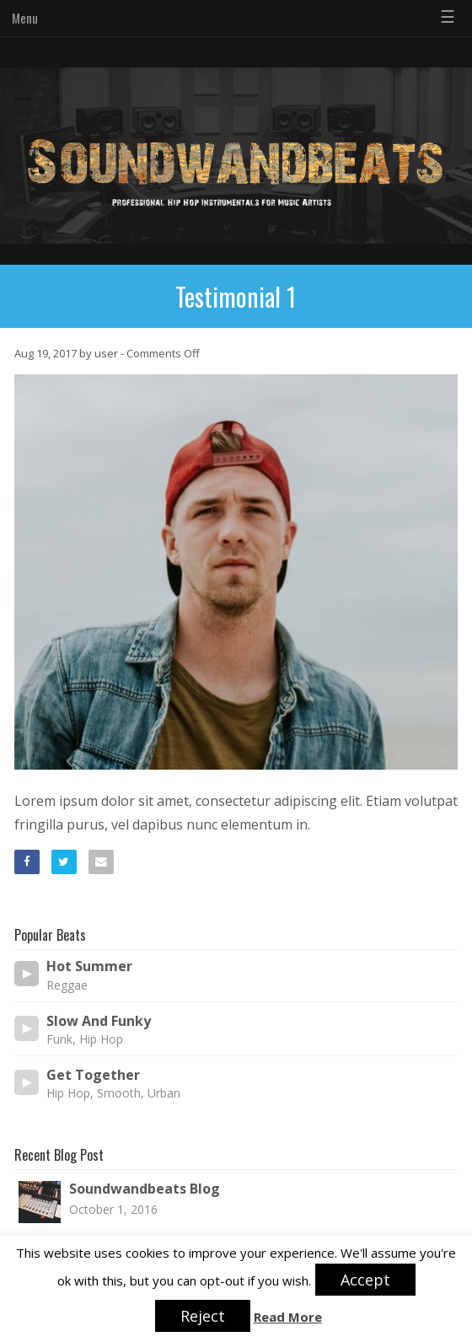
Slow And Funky (98, 1021)
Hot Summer (89, 966)
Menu (25, 17)
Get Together (93, 1075)
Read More (288, 1317)
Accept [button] (365, 1280)
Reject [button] (202, 1316)
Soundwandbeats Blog (144, 1188)
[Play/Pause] (27, 973)
